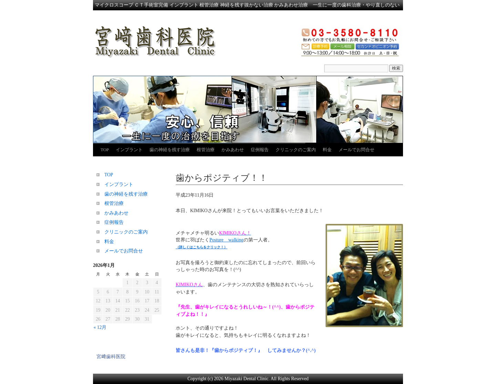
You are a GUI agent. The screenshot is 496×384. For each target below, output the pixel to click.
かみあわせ (232, 149)
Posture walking (226, 239)
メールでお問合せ (356, 149)
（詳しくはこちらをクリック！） (201, 247)
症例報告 (260, 149)
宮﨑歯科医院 (110, 356)
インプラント (129, 149)
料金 (327, 149)
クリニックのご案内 (296, 149)
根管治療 (206, 149)
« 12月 (100, 327)
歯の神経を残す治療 (169, 149)
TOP (105, 149)
